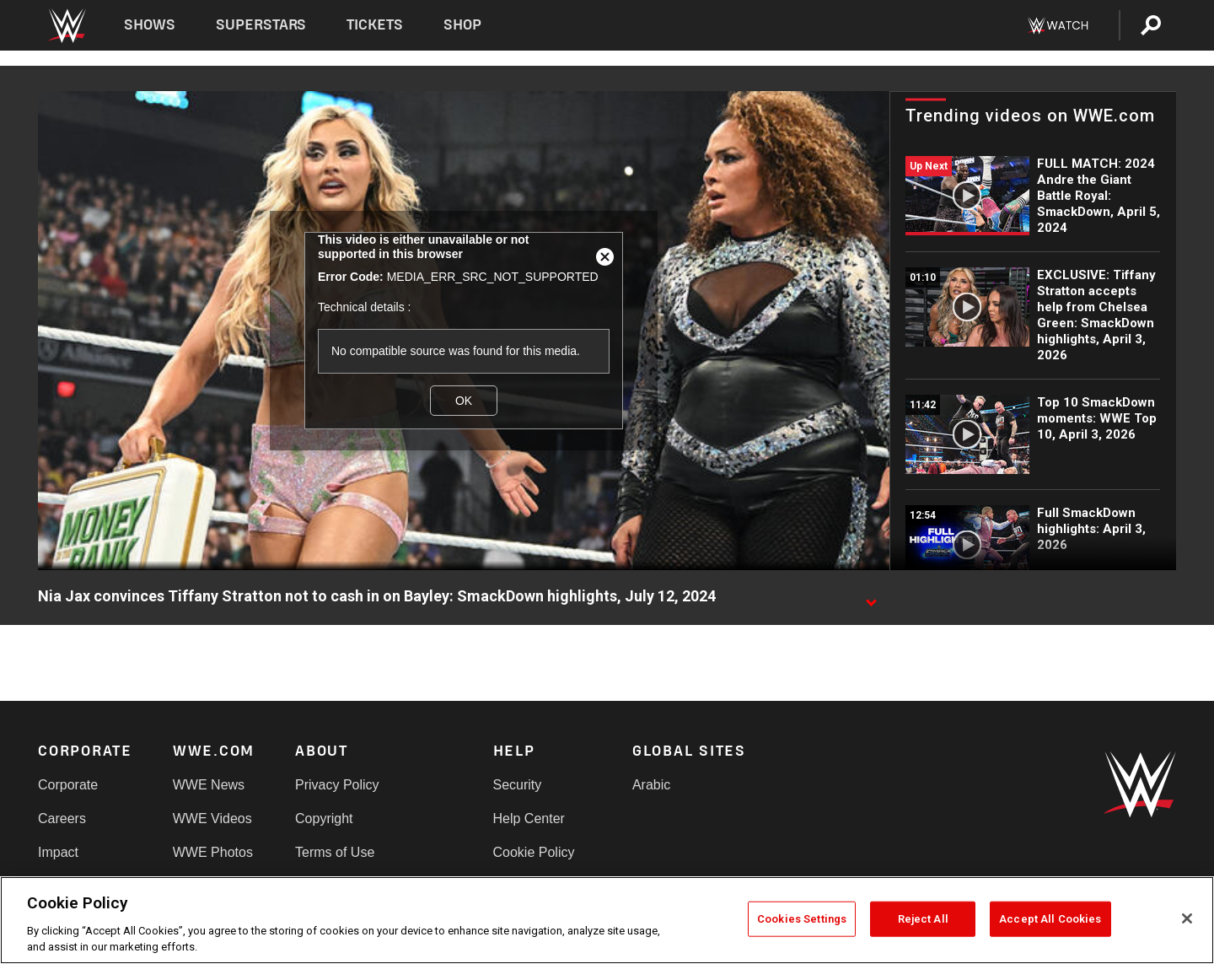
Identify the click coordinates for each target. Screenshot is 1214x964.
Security (517, 785)
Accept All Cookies (1050, 919)
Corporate (68, 785)
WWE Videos (212, 818)
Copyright (323, 818)
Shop (462, 25)
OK (463, 400)
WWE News (208, 785)
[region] (607, 920)
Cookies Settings (801, 919)
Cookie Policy (534, 852)
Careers (62, 818)
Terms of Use (334, 852)
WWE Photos (213, 852)
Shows (149, 25)
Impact (58, 852)
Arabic (651, 785)
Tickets (374, 25)
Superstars (261, 25)
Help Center (529, 818)
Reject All (923, 919)
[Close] (1187, 918)
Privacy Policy (337, 785)
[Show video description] (870, 597)
